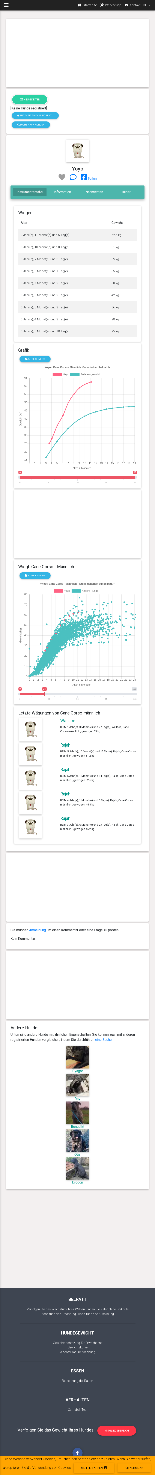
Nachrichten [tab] (94, 192)
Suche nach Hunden (30, 124)
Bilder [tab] (126, 192)
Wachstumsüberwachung (77, 1352)
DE (145, 7)
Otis (77, 1154)
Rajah (65, 745)
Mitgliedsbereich (117, 1430)
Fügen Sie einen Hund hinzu (35, 115)
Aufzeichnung (35, 359)
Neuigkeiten (30, 99)
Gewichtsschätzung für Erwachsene (77, 1343)
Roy (77, 1099)
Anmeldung (37, 930)
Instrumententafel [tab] (30, 192)
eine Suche (103, 1040)
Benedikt (77, 1127)
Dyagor (77, 1071)
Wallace (67, 720)
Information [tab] (62, 192)
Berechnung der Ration (77, 1381)
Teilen (89, 178)
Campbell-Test (77, 1410)
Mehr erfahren (94, 1467)
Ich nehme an (134, 1467)
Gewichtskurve (77, 1347)
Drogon (77, 1182)
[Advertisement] (77, 53)
